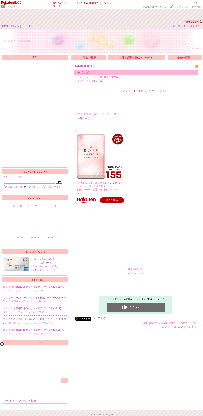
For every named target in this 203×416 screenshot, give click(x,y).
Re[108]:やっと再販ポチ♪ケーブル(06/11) (39, 308)
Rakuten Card (35, 251)
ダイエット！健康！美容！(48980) (101, 77)
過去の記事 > (184, 57)
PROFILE (27, 26)
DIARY (15, 26)
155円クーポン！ (85, 118)
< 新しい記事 (88, 57)
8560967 (192, 21)
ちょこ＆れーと (11, 297)
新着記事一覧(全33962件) (136, 57)
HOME (5, 26)
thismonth (35, 237)
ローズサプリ (83, 72)
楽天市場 (196, 6)
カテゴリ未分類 (94, 81)
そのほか (10, 6)
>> (154, 6)
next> (50, 237)
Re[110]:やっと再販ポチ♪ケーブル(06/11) (39, 286)
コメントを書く (187, 326)
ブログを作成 (181, 6)
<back (20, 237)
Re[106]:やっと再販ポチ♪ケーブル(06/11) (39, 329)
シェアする (99, 318)
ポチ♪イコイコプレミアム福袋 (19, 400)
